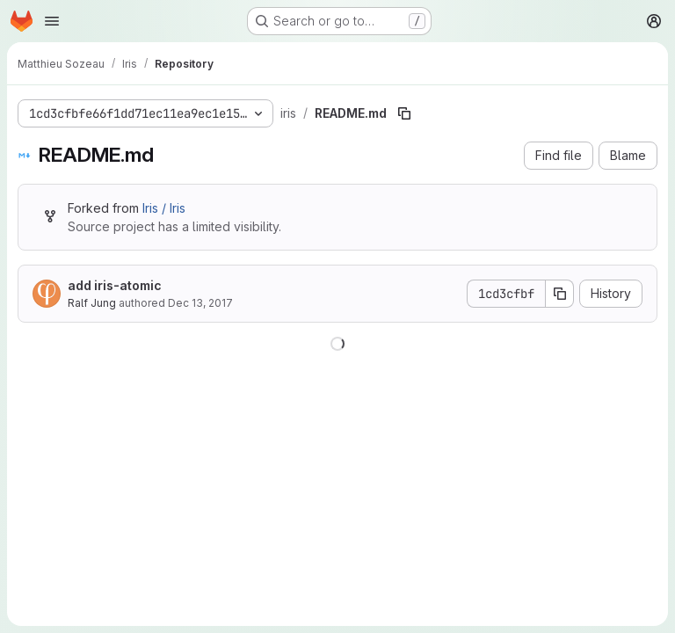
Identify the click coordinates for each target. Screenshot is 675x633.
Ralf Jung (92, 302)
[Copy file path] (404, 113)
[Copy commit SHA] (560, 294)
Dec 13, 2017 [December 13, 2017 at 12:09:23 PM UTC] (200, 302)
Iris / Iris (163, 207)
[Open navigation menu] (52, 21)
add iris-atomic (115, 285)
